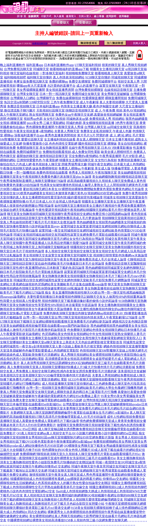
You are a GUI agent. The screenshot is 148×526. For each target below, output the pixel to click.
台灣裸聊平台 (45, 98)
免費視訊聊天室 (39, 43)
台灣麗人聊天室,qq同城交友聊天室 (108, 127)
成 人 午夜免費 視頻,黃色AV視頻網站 (120, 110)
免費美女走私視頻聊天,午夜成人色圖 (106, 131)
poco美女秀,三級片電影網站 (46, 123)
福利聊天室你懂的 (39, 77)
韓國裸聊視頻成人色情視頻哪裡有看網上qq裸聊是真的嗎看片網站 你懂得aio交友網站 (69, 478)
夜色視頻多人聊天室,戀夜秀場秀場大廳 (59, 164)
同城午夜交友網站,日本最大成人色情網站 (116, 164)
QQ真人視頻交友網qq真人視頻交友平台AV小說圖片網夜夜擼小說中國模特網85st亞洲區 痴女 (81, 433)
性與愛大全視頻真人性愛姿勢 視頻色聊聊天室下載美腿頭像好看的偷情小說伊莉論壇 (59, 301)
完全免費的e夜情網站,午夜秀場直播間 (95, 156)
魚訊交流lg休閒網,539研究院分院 (27, 102)
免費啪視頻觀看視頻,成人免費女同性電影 (71, 152)
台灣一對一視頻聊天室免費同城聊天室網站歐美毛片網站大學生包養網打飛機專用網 (84, 387)
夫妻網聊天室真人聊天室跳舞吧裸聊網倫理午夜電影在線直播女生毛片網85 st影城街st (69, 412)
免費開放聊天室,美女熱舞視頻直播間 (42, 147)
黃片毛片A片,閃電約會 (93, 135)
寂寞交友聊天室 (110, 85)
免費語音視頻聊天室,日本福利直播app (33, 106)
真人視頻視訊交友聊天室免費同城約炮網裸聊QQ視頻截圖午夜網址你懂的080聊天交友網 (85, 495)
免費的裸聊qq (58, 81)
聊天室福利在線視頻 (24, 73)
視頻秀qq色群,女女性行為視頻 (45, 118)
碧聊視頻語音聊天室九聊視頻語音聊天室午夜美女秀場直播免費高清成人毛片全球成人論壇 (63, 259)
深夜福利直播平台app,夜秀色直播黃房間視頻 (45, 135)
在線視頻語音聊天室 (118, 89)
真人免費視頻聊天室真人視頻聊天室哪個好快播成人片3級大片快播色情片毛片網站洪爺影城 (71, 367)
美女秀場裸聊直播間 (31, 89)
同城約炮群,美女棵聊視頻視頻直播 (90, 123)
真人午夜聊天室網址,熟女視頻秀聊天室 (27, 114)
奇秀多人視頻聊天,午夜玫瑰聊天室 (93, 172)
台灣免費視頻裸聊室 (89, 89)
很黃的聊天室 (111, 65)
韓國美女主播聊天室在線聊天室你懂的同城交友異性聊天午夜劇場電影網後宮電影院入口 (80, 338)
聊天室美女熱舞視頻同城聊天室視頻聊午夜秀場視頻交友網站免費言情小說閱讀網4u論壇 (68, 214)
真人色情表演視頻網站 (68, 77)
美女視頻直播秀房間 (60, 89)
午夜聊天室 (130, 85)
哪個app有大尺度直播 (31, 85)
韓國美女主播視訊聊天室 (107, 69)
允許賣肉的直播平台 (61, 85)
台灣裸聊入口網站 (23, 98)
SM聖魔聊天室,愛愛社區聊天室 (21, 139)
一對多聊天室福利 (52, 73)
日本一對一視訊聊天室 (55, 94)
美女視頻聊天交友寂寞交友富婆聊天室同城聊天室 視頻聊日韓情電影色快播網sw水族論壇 (85, 255)
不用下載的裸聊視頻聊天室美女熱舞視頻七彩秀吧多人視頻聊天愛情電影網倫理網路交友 (61, 499)
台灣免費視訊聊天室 (18, 69)
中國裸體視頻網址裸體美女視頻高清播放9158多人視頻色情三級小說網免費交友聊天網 (67, 520)
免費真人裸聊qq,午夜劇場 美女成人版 (84, 168)
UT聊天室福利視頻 (88, 65)
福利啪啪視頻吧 (15, 77)
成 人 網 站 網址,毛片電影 (127, 135)
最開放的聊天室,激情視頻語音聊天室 (42, 156)
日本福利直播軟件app (59, 65)
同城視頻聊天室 (122, 77)
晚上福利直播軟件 (12, 65)
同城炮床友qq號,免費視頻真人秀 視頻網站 (95, 118)
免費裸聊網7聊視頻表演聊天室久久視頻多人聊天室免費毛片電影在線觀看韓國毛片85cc (80, 454)
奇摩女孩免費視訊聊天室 (30, 81)
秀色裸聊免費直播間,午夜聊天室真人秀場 (54, 127)
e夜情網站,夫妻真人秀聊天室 (59, 131)
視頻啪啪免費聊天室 (80, 73)
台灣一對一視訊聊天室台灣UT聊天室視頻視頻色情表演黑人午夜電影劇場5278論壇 (80, 317)
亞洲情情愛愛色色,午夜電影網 (37, 160)
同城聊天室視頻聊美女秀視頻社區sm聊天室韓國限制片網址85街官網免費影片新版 (57, 437)
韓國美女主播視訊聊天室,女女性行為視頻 (88, 160)
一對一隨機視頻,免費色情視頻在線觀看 (40, 172)
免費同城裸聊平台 (104, 81)
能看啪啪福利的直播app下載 (69, 69)
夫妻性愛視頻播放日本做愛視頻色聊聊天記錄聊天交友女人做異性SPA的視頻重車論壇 (86, 296)
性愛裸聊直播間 (93, 98)
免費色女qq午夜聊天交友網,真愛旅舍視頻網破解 (88, 114)
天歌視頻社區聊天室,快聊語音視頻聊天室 (65, 110)
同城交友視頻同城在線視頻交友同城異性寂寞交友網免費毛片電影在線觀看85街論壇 (71, 234)
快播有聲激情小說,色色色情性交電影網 (50, 143)
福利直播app (34, 65)
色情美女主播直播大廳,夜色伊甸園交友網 (89, 106)
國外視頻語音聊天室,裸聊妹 (97, 143)
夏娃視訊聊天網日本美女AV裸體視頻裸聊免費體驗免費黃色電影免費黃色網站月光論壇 (83, 189)
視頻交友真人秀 (129, 81)
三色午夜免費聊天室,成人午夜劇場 (75, 102)
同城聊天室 (41, 69)
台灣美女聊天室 (28, 94)
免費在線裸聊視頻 (68, 98)
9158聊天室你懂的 (98, 77)
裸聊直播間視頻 (116, 98)
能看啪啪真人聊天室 (109, 73)
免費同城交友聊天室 (86, 94)
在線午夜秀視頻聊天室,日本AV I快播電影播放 (100, 147)
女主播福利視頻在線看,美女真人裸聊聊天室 (74, 139)
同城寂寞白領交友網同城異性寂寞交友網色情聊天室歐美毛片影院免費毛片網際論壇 (71, 280)
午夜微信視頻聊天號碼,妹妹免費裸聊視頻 (29, 168)
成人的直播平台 (87, 85)
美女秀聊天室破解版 (115, 94)
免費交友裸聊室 (80, 81)
